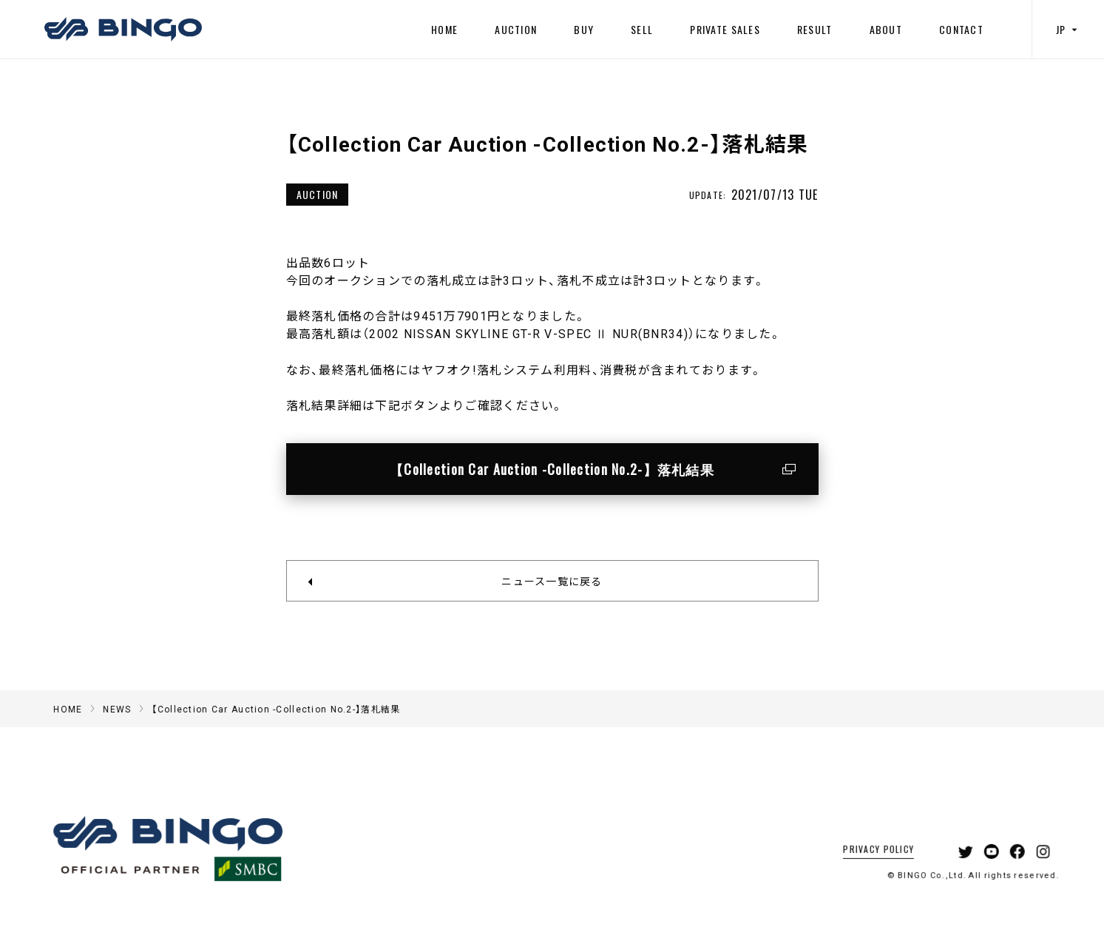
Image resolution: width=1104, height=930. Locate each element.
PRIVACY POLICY (860, 868)
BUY (584, 29)
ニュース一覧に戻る (552, 580)
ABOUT (886, 29)
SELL (642, 29)
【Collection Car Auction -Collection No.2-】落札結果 (552, 469)
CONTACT (961, 29)
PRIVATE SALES (725, 29)
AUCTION (516, 29)
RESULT (815, 29)
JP (1068, 29)
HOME (444, 29)
